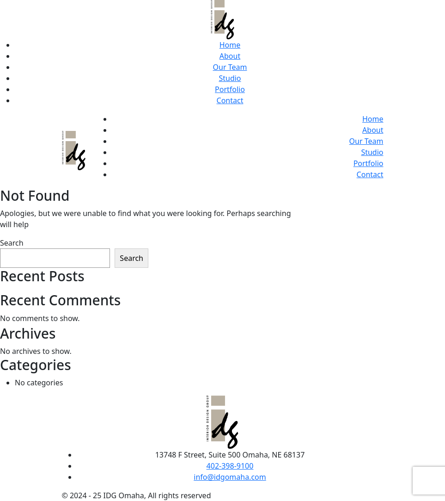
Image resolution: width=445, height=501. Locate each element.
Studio (230, 78)
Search (12, 243)
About (229, 56)
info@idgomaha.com (230, 477)
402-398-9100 (230, 466)
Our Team (230, 67)
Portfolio (230, 89)
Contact (230, 100)
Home (230, 45)
